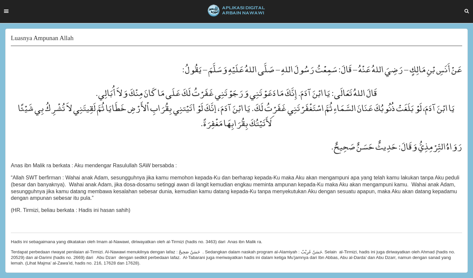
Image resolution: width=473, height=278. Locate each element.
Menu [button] (6, 11)
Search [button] (466, 11)
